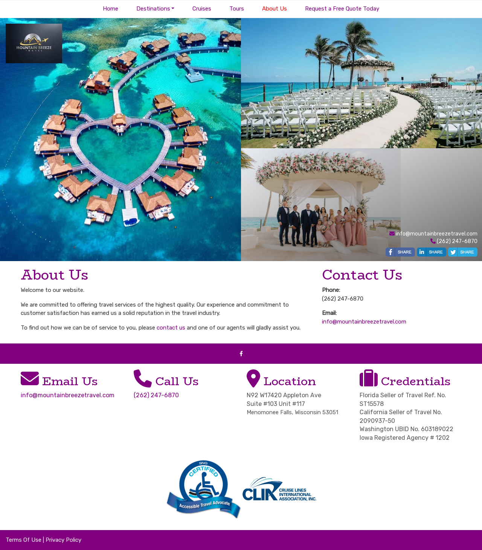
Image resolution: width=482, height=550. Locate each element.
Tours (236, 8)
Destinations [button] (153, 8)
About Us (274, 8)
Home (110, 8)
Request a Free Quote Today (342, 8)
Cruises (201, 8)
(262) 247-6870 (156, 395)
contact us (171, 327)
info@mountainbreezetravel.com (436, 234)
